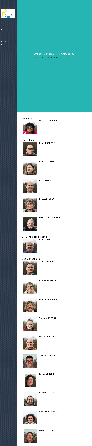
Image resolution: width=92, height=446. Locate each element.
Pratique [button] (3, 39)
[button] (8, 29)
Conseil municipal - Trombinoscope (61, 57)
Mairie (43, 57)
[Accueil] (8, 14)
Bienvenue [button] (4, 33)
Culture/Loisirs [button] (5, 42)
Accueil (37, 57)
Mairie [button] (3, 36)
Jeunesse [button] (4, 45)
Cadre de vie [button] (5, 48)
